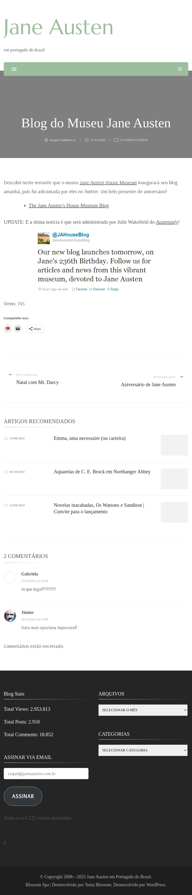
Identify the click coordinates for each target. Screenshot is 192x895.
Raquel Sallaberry (63, 140)
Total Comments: (22, 734)
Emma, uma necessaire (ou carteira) (90, 438)
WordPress (156, 884)
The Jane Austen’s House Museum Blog (69, 205)
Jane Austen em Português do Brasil (119, 876)
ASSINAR (23, 796)
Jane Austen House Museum (108, 182)
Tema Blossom (98, 884)
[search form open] (180, 69)
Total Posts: (16, 721)
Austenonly (167, 222)
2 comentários (134, 140)
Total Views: (17, 709)
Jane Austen (59, 27)
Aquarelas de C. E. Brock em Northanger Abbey (102, 471)
